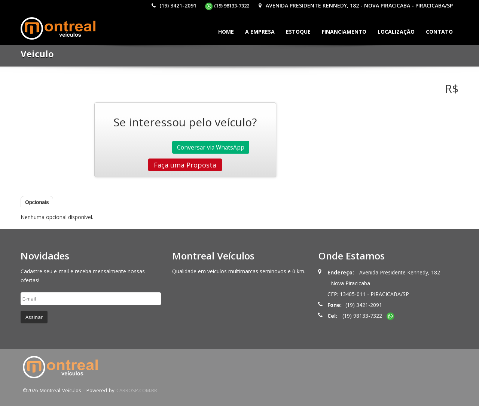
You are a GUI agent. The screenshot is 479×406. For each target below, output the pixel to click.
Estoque (298, 31)
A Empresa (260, 31)
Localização (396, 31)
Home (226, 31)
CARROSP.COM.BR (136, 390)
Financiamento (344, 31)
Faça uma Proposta (185, 164)
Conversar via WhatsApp (210, 147)
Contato (439, 31)
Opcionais (37, 202)
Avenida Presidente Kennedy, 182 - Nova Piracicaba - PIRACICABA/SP (355, 5)
